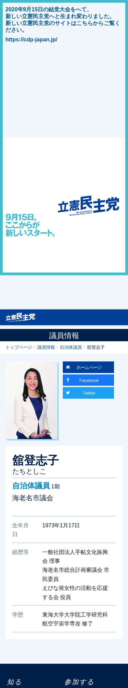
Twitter (89, 392)
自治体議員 (71, 347)
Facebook (89, 380)
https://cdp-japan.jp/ (31, 39)
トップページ (18, 347)
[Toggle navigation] (119, 317)
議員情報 (46, 347)
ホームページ (89, 367)
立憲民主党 (20, 315)
